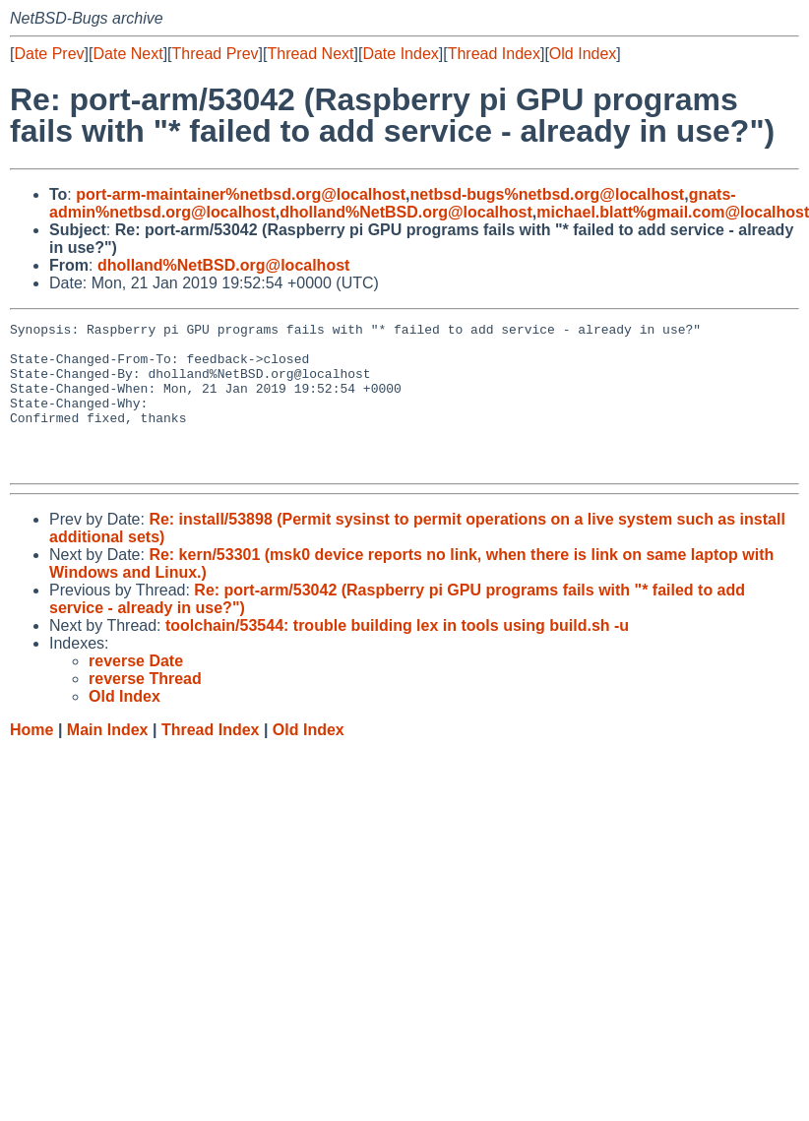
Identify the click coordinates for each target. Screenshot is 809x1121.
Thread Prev (215, 53)
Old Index (582, 53)
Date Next (127, 53)
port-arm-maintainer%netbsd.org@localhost (240, 194)
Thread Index (494, 53)
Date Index (400, 53)
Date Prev (49, 53)
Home (31, 759)
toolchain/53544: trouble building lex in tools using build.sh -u (397, 655)
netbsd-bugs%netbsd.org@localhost (546, 194)
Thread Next (310, 53)
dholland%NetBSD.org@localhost (406, 212)
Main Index (108, 759)
